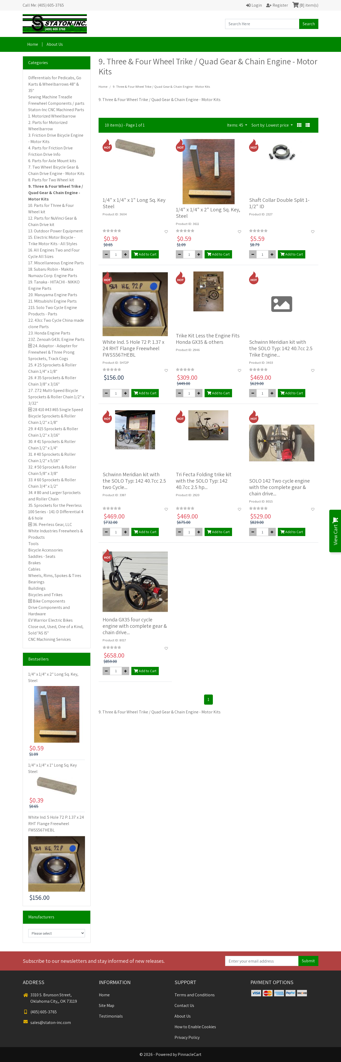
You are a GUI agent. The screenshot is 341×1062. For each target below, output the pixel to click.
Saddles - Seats (41, 556)
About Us (55, 44)
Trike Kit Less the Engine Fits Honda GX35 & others (207, 338)
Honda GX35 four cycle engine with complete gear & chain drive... (135, 626)
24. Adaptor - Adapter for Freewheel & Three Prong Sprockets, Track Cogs (53, 352)
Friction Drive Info (44, 154)
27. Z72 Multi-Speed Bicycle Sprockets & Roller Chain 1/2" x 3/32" (56, 397)
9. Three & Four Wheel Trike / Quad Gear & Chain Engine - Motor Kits (55, 192)
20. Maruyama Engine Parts (52, 295)
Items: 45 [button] (235, 125)
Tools (33, 543)
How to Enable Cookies (195, 1027)
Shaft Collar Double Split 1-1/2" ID (279, 203)
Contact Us (184, 1005)
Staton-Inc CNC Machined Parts (56, 109)
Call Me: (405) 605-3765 (43, 5)
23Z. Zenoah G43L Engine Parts (56, 339)
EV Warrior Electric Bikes (50, 620)
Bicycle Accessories (45, 550)
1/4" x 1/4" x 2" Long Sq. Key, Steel (208, 212)
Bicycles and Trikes (45, 594)
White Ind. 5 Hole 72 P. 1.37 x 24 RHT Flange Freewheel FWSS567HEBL (56, 823)
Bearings (36, 582)
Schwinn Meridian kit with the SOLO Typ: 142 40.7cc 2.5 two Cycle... (134, 481)
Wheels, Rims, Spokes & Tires (54, 575)
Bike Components (49, 601)
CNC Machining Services (49, 639)
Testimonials (111, 1016)
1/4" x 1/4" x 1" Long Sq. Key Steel (134, 203)
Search (309, 24)
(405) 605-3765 (40, 1012)
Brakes (34, 563)
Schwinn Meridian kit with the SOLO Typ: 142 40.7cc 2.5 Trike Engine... (280, 348)
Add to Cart (145, 254)
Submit (308, 961)
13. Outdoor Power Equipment (55, 231)
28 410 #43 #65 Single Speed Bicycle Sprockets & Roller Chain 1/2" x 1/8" (55, 416)
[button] (299, 125)
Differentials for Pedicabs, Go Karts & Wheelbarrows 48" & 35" (54, 84)
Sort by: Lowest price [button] (270, 125)
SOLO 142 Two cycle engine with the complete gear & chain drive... (279, 487)
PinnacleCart (189, 1054)
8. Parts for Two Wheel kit (51, 180)
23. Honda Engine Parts (49, 333)
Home (32, 44)
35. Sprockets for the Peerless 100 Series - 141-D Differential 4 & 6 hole (55, 512)
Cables (34, 569)
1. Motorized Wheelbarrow (52, 116)
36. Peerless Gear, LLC (52, 524)
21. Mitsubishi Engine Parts (52, 301)
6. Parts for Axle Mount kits (52, 161)
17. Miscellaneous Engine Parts (56, 263)
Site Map (106, 1005)
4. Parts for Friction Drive (50, 148)
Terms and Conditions (194, 995)
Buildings (37, 588)
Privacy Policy (187, 1037)
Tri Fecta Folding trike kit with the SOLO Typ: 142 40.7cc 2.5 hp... (204, 481)
